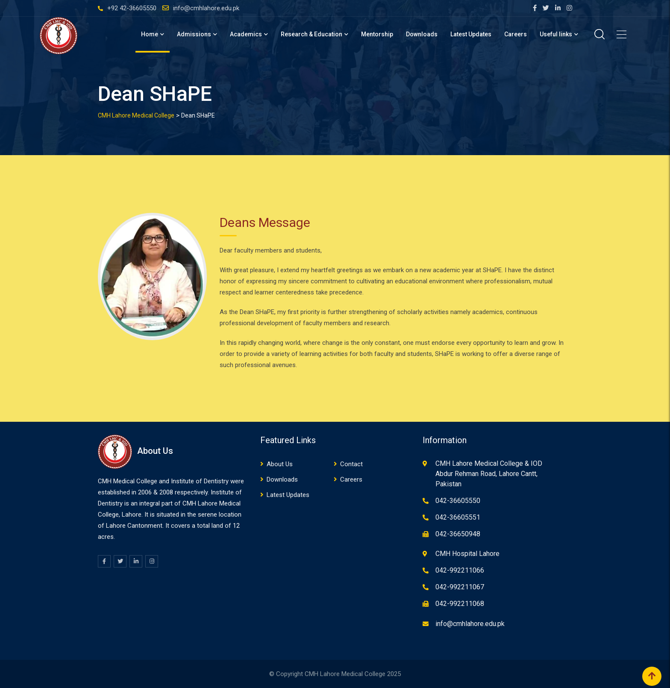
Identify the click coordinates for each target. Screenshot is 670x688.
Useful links (556, 34)
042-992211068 (459, 604)
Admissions (194, 34)
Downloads (422, 34)
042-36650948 (457, 534)
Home (149, 34)
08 (169, 492)
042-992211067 (459, 587)
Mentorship (377, 34)
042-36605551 (457, 517)
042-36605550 (457, 501)
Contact (351, 464)
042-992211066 (459, 570)
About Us (280, 464)
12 (236, 525)
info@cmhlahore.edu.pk (206, 8)
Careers (515, 34)
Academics (246, 34)
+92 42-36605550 (131, 8)
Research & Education (311, 34)
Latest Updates (470, 34)
